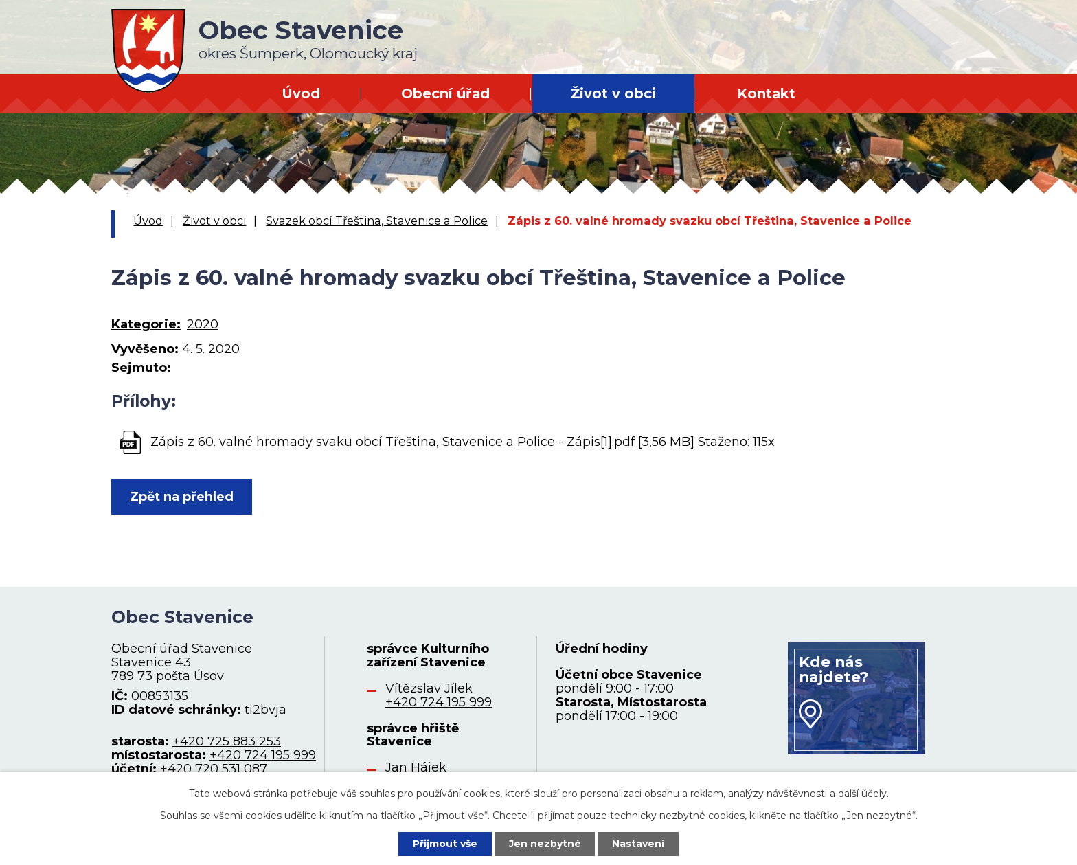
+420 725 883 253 (226, 741)
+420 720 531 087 (213, 768)
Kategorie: (146, 324)
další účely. (863, 793)
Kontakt (766, 93)
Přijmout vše (445, 844)
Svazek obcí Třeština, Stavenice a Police (377, 220)
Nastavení (639, 844)
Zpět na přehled (182, 496)
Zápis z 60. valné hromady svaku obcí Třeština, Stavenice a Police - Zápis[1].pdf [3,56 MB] (422, 441)
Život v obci (613, 93)
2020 (202, 324)
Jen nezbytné (545, 844)
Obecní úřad (445, 93)
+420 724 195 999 (262, 755)
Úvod (301, 93)
